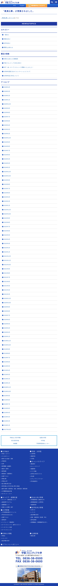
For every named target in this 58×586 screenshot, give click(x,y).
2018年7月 (7, 404)
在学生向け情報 (37, 507)
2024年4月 (7, 159)
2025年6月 (7, 121)
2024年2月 (7, 167)
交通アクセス (5, 476)
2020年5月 (7, 324)
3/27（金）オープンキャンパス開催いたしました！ (18, 67)
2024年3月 (7, 163)
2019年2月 (7, 378)
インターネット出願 (7, 527)
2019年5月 (7, 366)
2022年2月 (7, 247)
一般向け (6, 34)
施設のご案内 (5, 468)
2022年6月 (7, 231)
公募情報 (35, 533)
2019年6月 (7, 362)
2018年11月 (7, 387)
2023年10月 (7, 176)
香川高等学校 (15, 440)
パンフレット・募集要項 (8, 522)
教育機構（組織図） (7, 466)
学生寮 (32, 476)
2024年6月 (7, 154)
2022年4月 (7, 239)
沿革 (3, 463)
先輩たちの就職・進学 (7, 507)
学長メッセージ (6, 453)
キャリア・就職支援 (10, 497)
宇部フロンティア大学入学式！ (13, 63)
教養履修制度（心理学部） (37, 502)
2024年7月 (7, 150)
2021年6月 (7, 281)
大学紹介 (6, 451)
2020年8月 (7, 311)
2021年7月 (7, 277)
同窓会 (3, 535)
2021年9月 (7, 269)
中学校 (43, 440)
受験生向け (7, 39)
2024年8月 (7, 146)
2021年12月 (7, 256)
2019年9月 (7, 349)
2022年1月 (7, 252)
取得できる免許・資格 (7, 458)
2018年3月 (7, 416)
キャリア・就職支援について (9, 499)
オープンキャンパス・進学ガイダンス (11, 524)
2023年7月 (7, 188)
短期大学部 (43, 437)
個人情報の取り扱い (7, 483)
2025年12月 (7, 104)
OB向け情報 (7, 533)
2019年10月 (7, 345)
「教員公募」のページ (7, 18)
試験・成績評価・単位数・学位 (38, 517)
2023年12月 (7, 171)
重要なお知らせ (8, 47)
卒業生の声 (4, 481)
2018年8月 (7, 400)
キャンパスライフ (38, 461)
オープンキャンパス (7, 529)
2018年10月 (7, 391)
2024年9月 (7, 142)
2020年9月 (7, 307)
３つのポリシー (6, 456)
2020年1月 (7, 336)
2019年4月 (7, 370)
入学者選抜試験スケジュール (9, 512)
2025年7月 (7, 116)
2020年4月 (7, 328)
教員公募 (33, 535)
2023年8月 (7, 184)
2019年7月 (7, 357)
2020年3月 (7, 332)
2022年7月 (7, 226)
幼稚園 (15, 443)
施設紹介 (33, 463)
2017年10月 (7, 429)
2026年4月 (7, 87)
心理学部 (33, 453)
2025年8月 (7, 112)
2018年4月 (7, 412)
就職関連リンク (6, 504)
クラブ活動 (33, 471)
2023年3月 (7, 197)
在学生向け (7, 43)
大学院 (32, 458)
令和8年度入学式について (11, 75)
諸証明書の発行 (35, 514)
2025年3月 (7, 129)
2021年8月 (7, 273)
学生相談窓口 (34, 481)
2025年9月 (7, 108)
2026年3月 (7, 91)
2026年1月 (7, 100)
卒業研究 (4, 461)
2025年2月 (7, 133)
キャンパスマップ (35, 466)
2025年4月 (7, 125)
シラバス (33, 512)
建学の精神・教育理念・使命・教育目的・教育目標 (14, 488)
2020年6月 (7, 319)
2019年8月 (7, 353)
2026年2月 (7, 95)
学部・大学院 (37, 451)
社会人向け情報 (37, 497)
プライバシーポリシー (11, 544)
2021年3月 (7, 290)
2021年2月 (7, 294)
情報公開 (4, 478)
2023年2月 (7, 201)
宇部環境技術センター (42, 443)
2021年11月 (7, 260)
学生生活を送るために (7, 514)
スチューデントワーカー (37, 478)
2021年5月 (7, 285)
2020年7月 (7, 315)
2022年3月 (7, 243)
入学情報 (6, 510)
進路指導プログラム (7, 502)
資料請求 (4, 519)
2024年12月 (7, 138)
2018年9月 (7, 395)
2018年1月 (7, 425)
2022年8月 (7, 222)
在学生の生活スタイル (36, 473)
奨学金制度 (33, 519)
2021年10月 (7, 264)
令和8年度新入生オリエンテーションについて (17, 71)
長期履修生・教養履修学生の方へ (39, 522)
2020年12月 (7, 298)
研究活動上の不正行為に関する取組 (11, 486)
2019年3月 (7, 374)
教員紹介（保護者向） (7, 473)
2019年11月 (7, 340)
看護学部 (33, 456)
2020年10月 (7, 302)
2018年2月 (7, 421)
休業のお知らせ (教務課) (11, 59)
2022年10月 (7, 214)
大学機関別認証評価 (7, 491)
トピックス (4, 538)
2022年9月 (7, 218)
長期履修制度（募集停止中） (38, 499)
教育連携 (4, 471)
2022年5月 (7, 235)
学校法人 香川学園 (15, 437)
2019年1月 (7, 383)
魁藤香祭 (33, 468)
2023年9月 (7, 180)
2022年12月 (7, 209)
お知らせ (33, 509)
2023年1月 (7, 205)
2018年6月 (7, 408)
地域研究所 (33, 504)
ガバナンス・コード (7, 493)
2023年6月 (7, 192)
